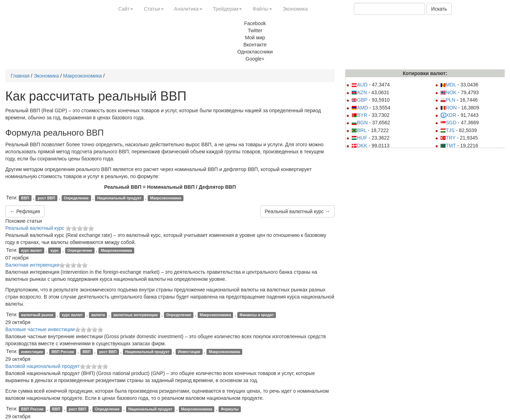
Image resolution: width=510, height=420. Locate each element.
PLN (447, 100)
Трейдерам (227, 9)
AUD (359, 84)
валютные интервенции (135, 315)
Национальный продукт (119, 198)
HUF (359, 138)
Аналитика (188, 9)
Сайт (125, 9)
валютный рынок (37, 315)
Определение (76, 198)
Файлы (262, 9)
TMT (448, 145)
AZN (359, 92)
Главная (20, 76)
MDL (448, 84)
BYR (359, 115)
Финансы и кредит (256, 315)
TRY (448, 138)
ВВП (25, 198)
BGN (359, 122)
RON (448, 107)
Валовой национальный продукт (42, 366)
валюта (98, 315)
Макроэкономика (82, 76)
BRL (359, 130)
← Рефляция (25, 211)
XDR (448, 115)
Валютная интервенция (32, 265)
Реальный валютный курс (35, 228)
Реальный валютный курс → (297, 211)
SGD (448, 122)
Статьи (153, 9)
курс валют (31, 250)
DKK (359, 145)
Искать (439, 9)
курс (55, 250)
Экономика (295, 9)
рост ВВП (46, 198)
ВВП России (62, 352)
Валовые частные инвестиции (40, 329)
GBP (359, 100)
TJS (447, 130)
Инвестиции (189, 352)
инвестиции (32, 352)
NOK (448, 92)
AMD (359, 107)
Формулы (230, 409)
